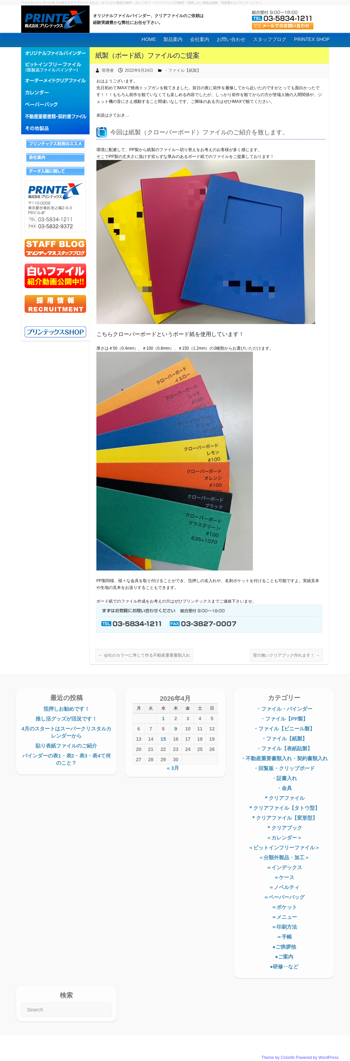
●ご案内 (284, 956)
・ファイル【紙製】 (182, 70)
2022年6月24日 (139, 70)
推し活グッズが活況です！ (66, 719)
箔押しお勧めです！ (66, 709)
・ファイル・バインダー (284, 709)
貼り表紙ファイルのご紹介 (66, 746)
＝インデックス (284, 867)
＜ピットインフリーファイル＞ (284, 847)
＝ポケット (284, 907)
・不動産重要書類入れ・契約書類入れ (284, 758)
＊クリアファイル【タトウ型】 (284, 808)
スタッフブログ (269, 39)
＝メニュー (284, 917)
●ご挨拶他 (284, 947)
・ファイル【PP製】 (284, 719)
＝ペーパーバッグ (284, 897)
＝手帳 (284, 937)
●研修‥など (284, 966)
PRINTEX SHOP (311, 39)
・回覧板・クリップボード (284, 768)
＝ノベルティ (284, 887)
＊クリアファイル (284, 798)
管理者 (108, 70)
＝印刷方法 (284, 927)
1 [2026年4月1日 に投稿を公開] (163, 718)
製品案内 (173, 39)
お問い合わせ (231, 39)
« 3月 (173, 768)
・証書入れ (284, 778)
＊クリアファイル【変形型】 (284, 818)
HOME (149, 39)
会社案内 (199, 39)
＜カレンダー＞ (284, 838)
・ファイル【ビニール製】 (284, 728)
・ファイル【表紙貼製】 (284, 748)
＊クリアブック (284, 828)
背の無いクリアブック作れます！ (286, 655)
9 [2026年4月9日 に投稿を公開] (175, 728)
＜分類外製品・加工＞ (284, 857)
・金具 (284, 788)
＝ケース (284, 877)
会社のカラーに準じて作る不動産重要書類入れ (144, 655)
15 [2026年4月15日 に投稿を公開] (163, 739)
